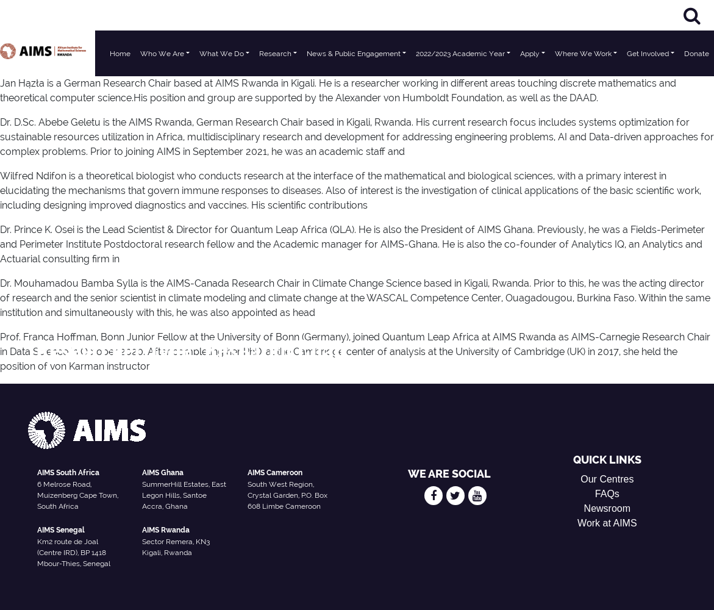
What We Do (221, 53)
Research (275, 53)
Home (120, 53)
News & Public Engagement (354, 53)
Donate (696, 53)
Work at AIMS (607, 523)
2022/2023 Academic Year (460, 53)
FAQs (607, 494)
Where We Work (583, 53)
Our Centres (607, 479)
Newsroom (607, 508)
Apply (530, 53)
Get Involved (648, 53)
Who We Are (162, 53)
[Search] (692, 15)
